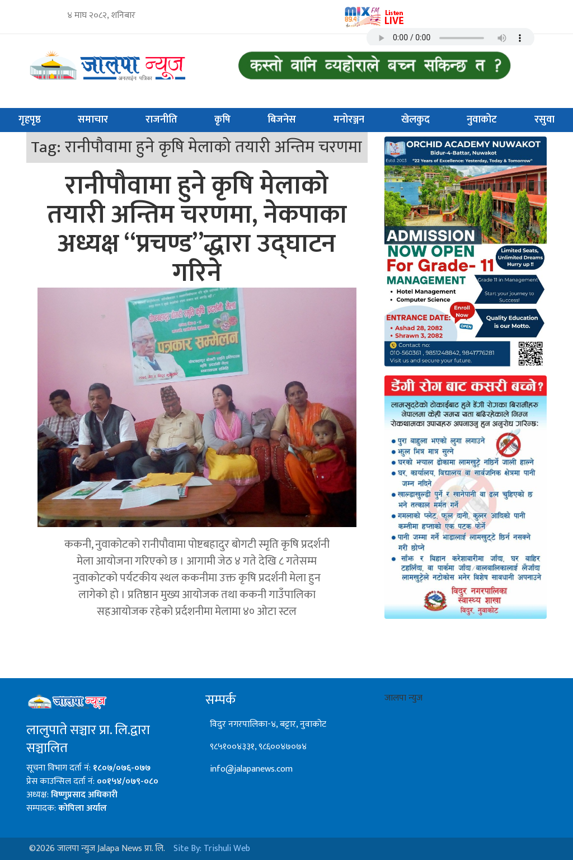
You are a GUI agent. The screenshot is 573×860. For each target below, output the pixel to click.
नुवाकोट (482, 119)
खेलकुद (415, 119)
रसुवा (544, 119)
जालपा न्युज (403, 698)
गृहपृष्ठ (29, 119)
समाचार (93, 119)
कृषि (222, 119)
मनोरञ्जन (349, 119)
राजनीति (161, 119)
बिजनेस (281, 119)
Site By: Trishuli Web (211, 848)
